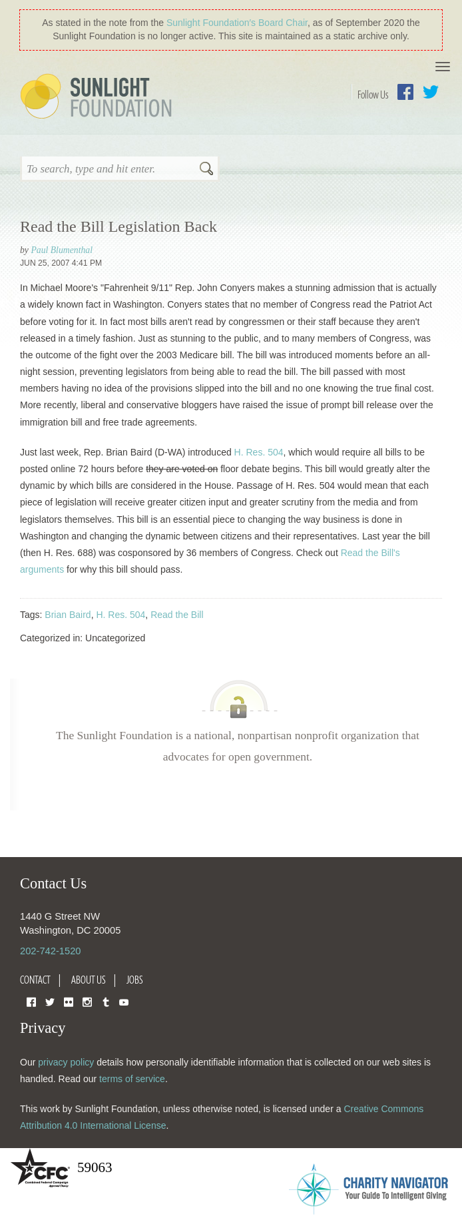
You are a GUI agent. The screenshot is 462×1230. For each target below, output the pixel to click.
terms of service (132, 1079)
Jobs (134, 979)
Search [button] (206, 170)
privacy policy (66, 1062)
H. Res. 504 (259, 452)
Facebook (405, 92)
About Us (88, 979)
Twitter (431, 92)
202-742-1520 (50, 951)
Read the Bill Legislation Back (118, 226)
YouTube (123, 1001)
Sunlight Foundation (98, 97)
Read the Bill (176, 614)
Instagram (87, 1001)
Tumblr (106, 1001)
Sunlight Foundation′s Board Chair (237, 22)
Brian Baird (68, 614)
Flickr (68, 1001)
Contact (35, 979)
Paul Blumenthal (62, 250)
